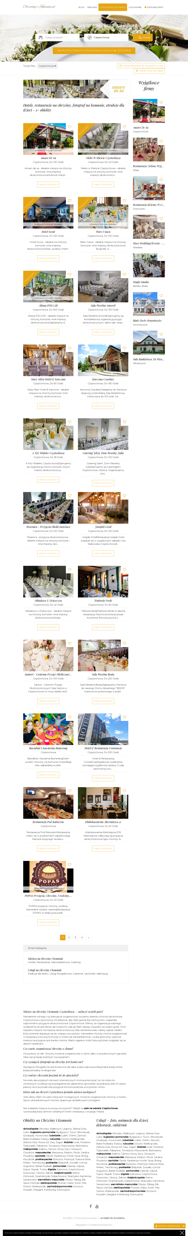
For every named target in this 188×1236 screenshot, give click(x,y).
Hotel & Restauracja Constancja (103, 748)
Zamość (81, 1135)
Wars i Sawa (103, 232)
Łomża (83, 1162)
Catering (76, 962)
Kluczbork (28, 1159)
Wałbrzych (56, 1128)
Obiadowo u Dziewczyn (48, 600)
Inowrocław (41, 1135)
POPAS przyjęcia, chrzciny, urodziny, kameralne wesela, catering (48, 896)
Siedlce (85, 1152)
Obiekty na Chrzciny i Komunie (47, 1120)
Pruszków (28, 1155)
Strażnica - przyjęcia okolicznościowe (48, 527)
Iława (26, 1182)
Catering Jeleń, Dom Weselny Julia (103, 453)
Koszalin (27, 1189)
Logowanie (135, 7)
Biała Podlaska (31, 1139)
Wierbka (137, 247)
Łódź (76, 1142)
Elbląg (77, 1179)
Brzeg (84, 1155)
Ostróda (34, 1182)
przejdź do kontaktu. (113, 1218)
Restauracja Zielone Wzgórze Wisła (149, 166)
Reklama (92, 7)
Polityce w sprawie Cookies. (138, 1233)
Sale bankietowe (60, 962)
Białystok (63, 1162)
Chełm (72, 1135)
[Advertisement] (78, 997)
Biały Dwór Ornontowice (147, 320)
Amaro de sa (48, 158)
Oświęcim (76, 1149)
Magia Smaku (141, 282)
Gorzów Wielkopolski (72, 1139)
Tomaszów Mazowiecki (62, 1145)
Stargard (38, 1189)
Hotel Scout (48, 232)
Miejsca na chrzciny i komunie (45, 958)
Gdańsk (71, 1166)
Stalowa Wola (82, 1159)
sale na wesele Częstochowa (101, 1108)
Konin (78, 1182)
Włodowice (139, 363)
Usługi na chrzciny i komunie (45, 970)
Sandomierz (30, 1179)
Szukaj (146, 37)
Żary (52, 1142)
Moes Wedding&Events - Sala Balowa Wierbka (149, 243)
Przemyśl (69, 1159)
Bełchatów (82, 1145)
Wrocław (44, 1128)
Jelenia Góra (79, 1128)
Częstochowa (47, 65)
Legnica (67, 1128)
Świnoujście (63, 1189)
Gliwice (40, 1172)
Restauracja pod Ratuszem (48, 822)
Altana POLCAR (48, 305)
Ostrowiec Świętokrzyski (36, 1176)
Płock (76, 1152)
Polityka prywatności (101, 1224)
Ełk (83, 1179)
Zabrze (49, 1172)
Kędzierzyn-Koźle (64, 1155)
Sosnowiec (139, 208)
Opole (49, 1155)
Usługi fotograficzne (60, 973)
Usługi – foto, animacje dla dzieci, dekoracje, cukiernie (122, 1122)
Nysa (77, 1155)
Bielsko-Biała (140, 286)
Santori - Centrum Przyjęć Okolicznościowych (48, 674)
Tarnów (52, 1149)
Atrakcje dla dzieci (38, 973)
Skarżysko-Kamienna (79, 1176)
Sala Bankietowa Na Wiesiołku (149, 359)
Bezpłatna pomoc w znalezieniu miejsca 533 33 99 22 (94, 50)
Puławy (45, 1139)
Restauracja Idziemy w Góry (149, 205)
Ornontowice (140, 324)
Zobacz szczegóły (48, 184)
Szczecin (78, 1186)
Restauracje (43, 962)
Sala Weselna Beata (103, 674)
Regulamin (82, 1224)
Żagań (59, 1142)
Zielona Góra (30, 1142)
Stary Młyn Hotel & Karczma (48, 379)
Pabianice (41, 1145)
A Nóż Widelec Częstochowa (48, 453)
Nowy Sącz (63, 1149)
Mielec (27, 1162)
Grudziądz (28, 1135)
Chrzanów (28, 1152)
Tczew (43, 1169)
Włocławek (83, 1132)
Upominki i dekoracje (96, 973)
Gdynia (80, 1166)
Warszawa (57, 1152)
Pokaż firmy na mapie (149, 70)
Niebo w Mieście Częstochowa (103, 158)
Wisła (136, 170)
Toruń (73, 1132)
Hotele (32, 962)
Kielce (76, 1172)
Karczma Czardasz (103, 379)
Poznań (62, 1182)
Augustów (28, 1166)
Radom (68, 1152)
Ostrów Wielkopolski (34, 1186)
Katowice (62, 1169)
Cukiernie (78, 973)
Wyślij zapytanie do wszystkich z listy (141, 65)
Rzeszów (58, 1159)
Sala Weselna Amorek (103, 305)
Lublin (64, 1135)
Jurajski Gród (103, 527)
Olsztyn (69, 1179)
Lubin (26, 1132)
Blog (81, 7)
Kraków (43, 1149)
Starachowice (58, 1176)
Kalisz (70, 1182)
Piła (84, 1182)
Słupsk (35, 1169)
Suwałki (74, 1162)
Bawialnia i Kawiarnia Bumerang (48, 748)
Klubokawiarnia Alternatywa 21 (103, 822)
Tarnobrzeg (38, 1162)
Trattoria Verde (103, 600)
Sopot (26, 1169)
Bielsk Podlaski (43, 1166)
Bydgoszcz (62, 1132)
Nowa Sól (43, 1142)
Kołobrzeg (50, 1189)
